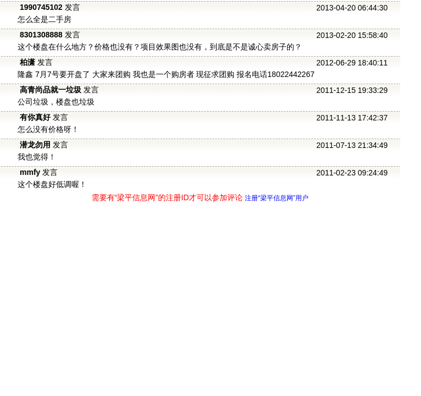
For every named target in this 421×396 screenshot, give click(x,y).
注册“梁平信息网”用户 (276, 198)
